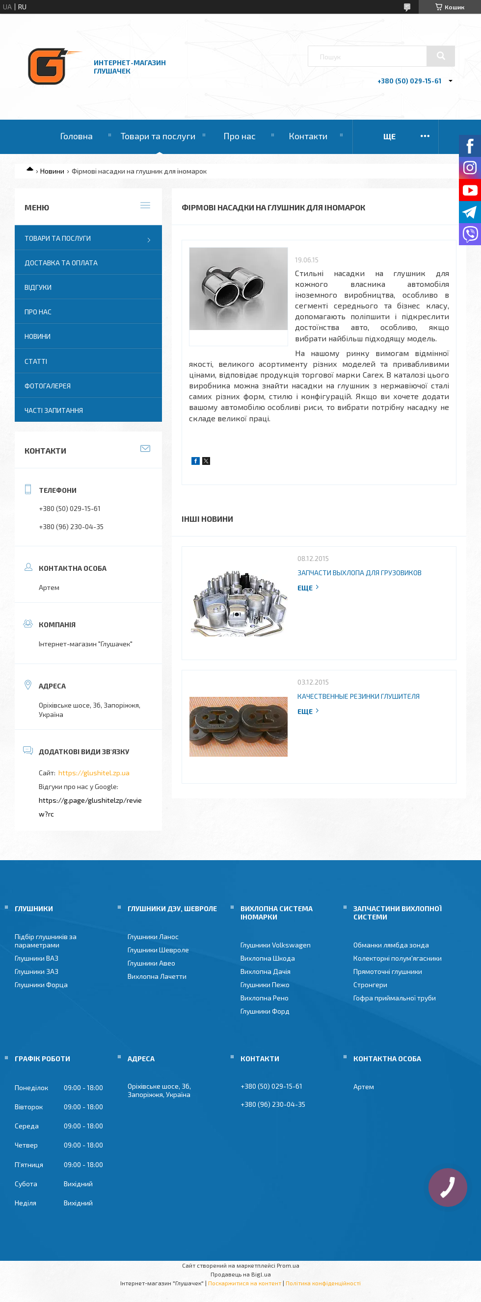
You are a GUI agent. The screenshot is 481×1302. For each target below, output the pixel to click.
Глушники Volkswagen (275, 945)
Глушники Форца (41, 984)
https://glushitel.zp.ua (94, 772)
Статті (36, 361)
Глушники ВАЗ (36, 958)
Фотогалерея (48, 386)
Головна (76, 135)
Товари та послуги (158, 135)
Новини (52, 171)
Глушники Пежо (265, 984)
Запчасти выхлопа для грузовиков (359, 572)
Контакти (308, 135)
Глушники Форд (265, 1011)
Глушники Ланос (153, 936)
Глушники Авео (151, 963)
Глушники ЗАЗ (36, 971)
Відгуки (38, 287)
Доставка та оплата (61, 262)
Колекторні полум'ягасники (397, 958)
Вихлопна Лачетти (157, 976)
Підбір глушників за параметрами (46, 940)
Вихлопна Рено (264, 998)
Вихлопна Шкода (267, 958)
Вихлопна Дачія (265, 971)
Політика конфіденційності (323, 1282)
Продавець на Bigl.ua (241, 1274)
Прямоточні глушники (387, 971)
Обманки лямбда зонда (391, 945)
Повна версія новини (308, 588)
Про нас (239, 135)
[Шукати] (441, 56)
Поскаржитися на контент (244, 1282)
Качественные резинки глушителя (358, 696)
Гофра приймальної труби (394, 998)
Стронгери (370, 984)
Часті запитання (54, 410)
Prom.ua (288, 1265)
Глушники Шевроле (158, 949)
